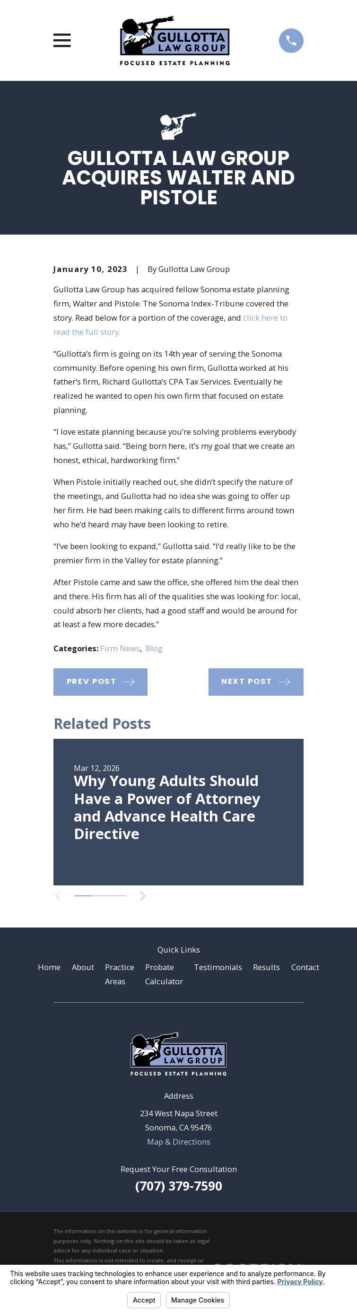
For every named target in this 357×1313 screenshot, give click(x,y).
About (83, 967)
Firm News (120, 648)
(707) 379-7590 (178, 1185)
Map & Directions (178, 1141)
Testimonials (218, 967)
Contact (305, 967)
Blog (154, 648)
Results (266, 967)
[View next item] (143, 896)
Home (49, 967)
